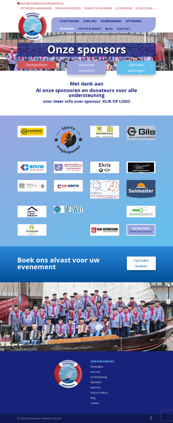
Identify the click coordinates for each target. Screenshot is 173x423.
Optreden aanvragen (36, 8)
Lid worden (123, 8)
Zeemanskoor (37, 64)
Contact (124, 29)
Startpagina (69, 21)
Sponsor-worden (68, 8)
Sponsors (67, 29)
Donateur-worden (98, 8)
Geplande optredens (86, 67)
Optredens (133, 21)
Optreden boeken (141, 263)
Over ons (90, 21)
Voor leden (143, 8)
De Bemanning (111, 21)
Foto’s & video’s (89, 29)
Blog (109, 29)
